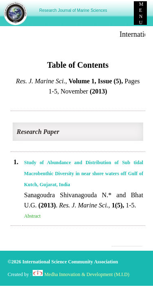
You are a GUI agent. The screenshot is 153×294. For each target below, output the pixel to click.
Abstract (32, 216)
